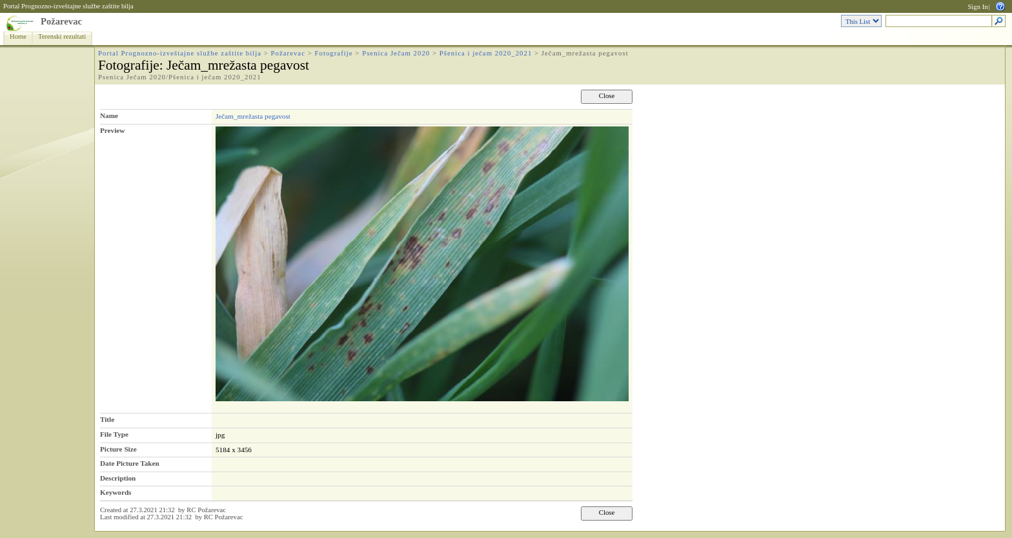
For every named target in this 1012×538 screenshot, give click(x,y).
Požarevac (61, 21)
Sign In (977, 6)
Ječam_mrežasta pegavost (253, 116)
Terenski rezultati (62, 36)
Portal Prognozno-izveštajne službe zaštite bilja (68, 6)
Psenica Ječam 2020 (396, 53)
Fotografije (334, 53)
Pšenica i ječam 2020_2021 (486, 53)
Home (18, 36)
